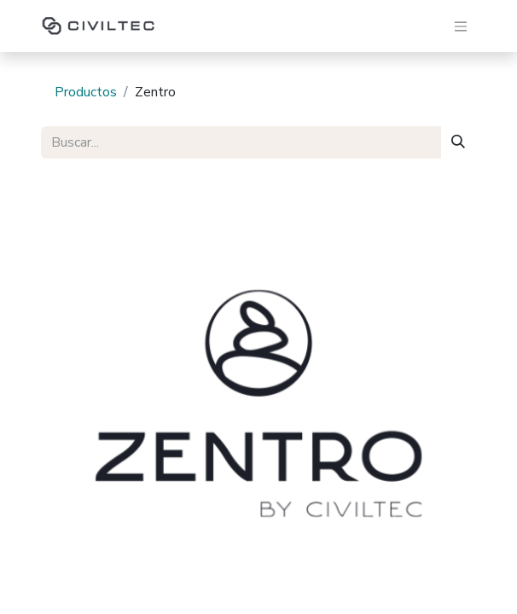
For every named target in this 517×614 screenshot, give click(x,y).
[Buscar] (458, 142)
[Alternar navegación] (460, 26)
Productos (86, 92)
